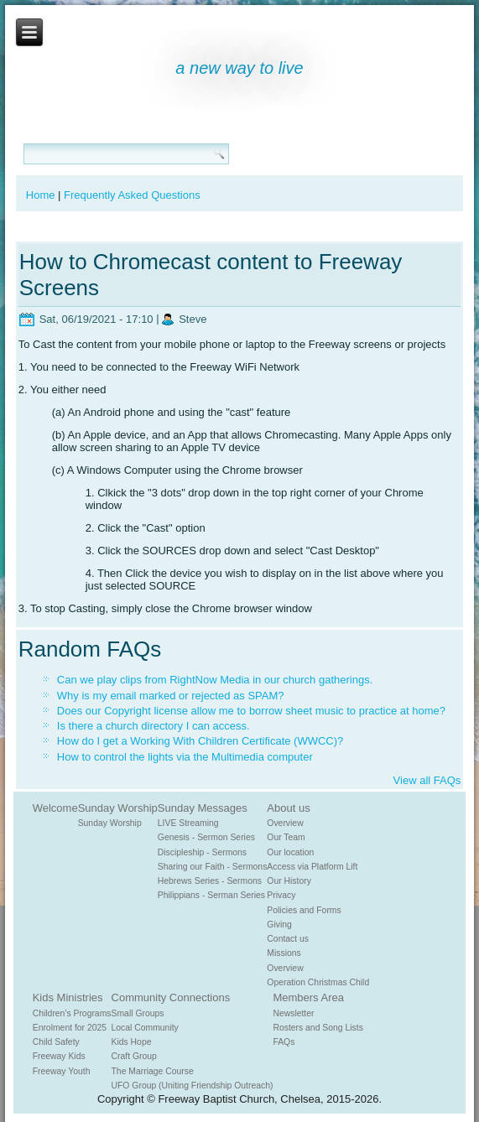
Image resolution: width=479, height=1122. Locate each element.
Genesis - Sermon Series (206, 837)
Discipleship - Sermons (202, 852)
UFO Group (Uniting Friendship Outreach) (192, 1085)
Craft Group (134, 1056)
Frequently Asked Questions (132, 195)
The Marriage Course (153, 1071)
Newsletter (293, 1013)
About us (288, 808)
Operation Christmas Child (318, 982)
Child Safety (56, 1042)
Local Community (145, 1027)
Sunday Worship (118, 808)
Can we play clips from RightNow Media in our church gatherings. (214, 679)
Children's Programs (72, 1013)
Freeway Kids (59, 1056)
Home (40, 195)
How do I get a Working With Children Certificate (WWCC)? (200, 741)
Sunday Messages (202, 808)
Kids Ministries (68, 997)
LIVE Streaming (188, 823)
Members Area (308, 997)
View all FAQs (427, 780)
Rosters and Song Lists (317, 1027)
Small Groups (138, 1013)
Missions (283, 953)
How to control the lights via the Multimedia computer (185, 757)
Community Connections (171, 997)
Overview (285, 823)
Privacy (281, 895)
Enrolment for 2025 (70, 1027)
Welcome (55, 808)
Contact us (288, 938)
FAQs (283, 1042)
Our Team (286, 837)
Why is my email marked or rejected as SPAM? (170, 695)
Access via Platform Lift (312, 866)
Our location (290, 852)
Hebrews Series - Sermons (210, 881)
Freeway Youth (62, 1071)
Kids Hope (132, 1042)
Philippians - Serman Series (211, 895)
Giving (279, 924)
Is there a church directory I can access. (153, 725)
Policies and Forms (304, 910)
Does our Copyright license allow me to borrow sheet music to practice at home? (251, 710)
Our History (289, 881)
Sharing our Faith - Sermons (213, 866)
